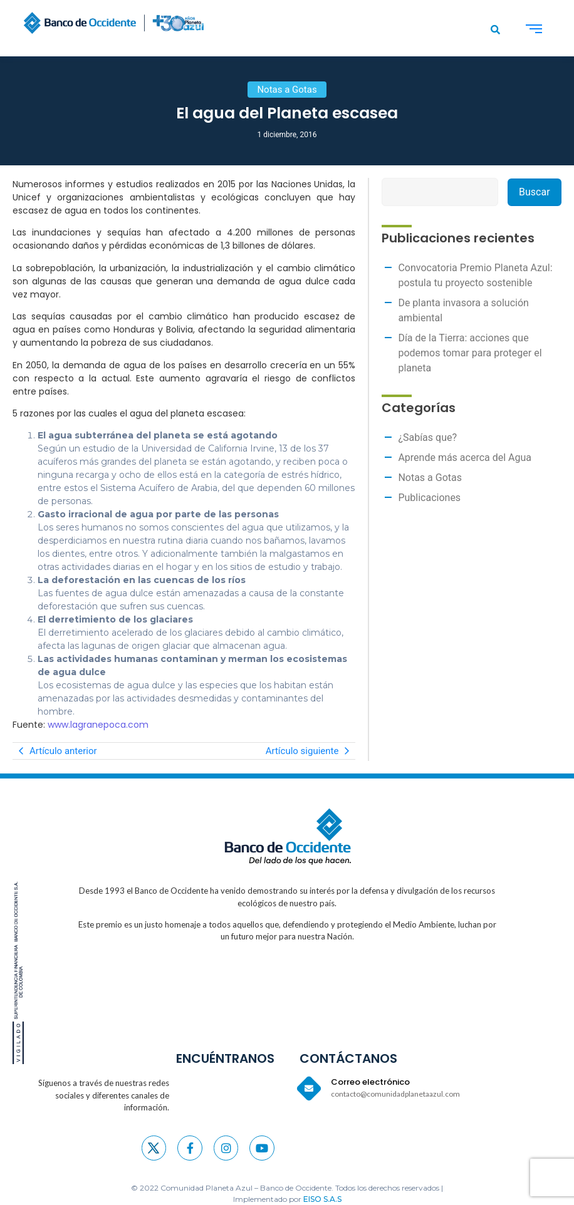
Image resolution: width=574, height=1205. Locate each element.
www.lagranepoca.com (98, 724)
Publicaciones (429, 498)
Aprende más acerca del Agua (464, 457)
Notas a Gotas (430, 478)
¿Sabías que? (427, 437)
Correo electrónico (370, 1082)
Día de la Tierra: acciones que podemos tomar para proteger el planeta (469, 353)
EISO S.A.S (322, 1199)
